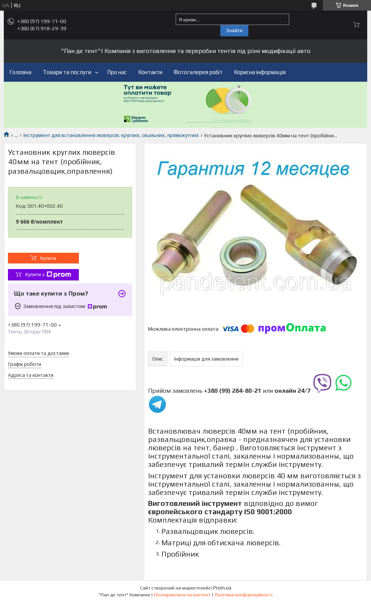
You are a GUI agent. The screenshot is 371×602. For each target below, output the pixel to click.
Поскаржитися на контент (182, 594)
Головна (20, 72)
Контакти (150, 72)
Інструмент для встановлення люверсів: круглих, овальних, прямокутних (111, 135)
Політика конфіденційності (244, 594)
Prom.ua (222, 588)
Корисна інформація (260, 72)
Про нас (117, 72)
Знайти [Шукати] (234, 30)
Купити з (48, 274)
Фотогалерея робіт (198, 72)
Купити (48, 258)
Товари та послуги (67, 72)
